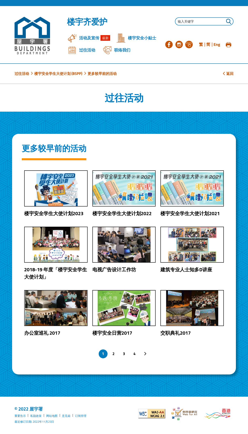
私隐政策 (36, 416)
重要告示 (20, 416)
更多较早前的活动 (102, 73)
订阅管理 (80, 416)
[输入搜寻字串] (204, 21)
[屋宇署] (32, 35)
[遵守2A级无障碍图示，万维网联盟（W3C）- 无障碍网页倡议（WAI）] (152, 413)
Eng (216, 44)
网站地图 (52, 416)
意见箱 (66, 416)
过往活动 (22, 73)
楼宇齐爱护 (87, 21)
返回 (228, 73)
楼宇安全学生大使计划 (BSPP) (58, 73)
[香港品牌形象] (217, 413)
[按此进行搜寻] (228, 21)
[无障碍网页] (184, 413)
